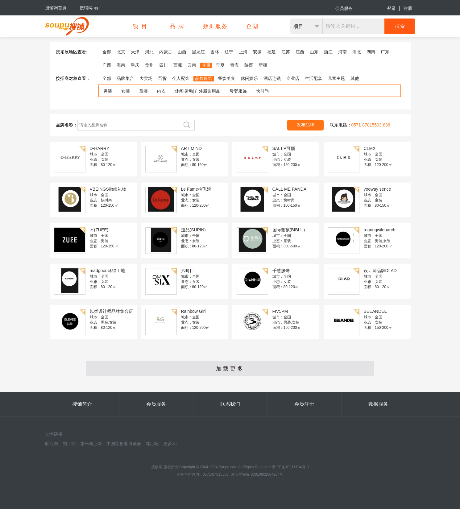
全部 (106, 51)
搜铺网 (156, 467)
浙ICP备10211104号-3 (290, 467)
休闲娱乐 (249, 78)
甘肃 (206, 65)
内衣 (161, 91)
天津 (135, 51)
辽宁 (229, 51)
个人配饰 (180, 78)
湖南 (371, 51)
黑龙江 (198, 51)
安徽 (257, 51)
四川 (163, 65)
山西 (182, 51)
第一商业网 (91, 443)
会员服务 (344, 8)
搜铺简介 (82, 404)
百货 (162, 78)
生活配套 (313, 78)
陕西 (248, 65)
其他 (354, 78)
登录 (391, 8)
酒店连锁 (272, 78)
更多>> (170, 443)
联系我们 (230, 404)
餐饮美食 (226, 78)
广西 (106, 65)
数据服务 (378, 404)
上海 (243, 51)
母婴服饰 (238, 91)
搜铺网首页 (56, 7)
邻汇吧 (152, 443)
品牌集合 (125, 78)
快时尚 (262, 91)
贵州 (149, 65)
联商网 (51, 443)
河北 (149, 51)
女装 (125, 91)
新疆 (263, 65)
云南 (192, 65)
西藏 (177, 65)
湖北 (356, 51)
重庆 (135, 65)
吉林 (214, 51)
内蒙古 (165, 51)
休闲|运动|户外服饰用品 (197, 91)
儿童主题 (336, 78)
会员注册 (304, 404)
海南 (121, 65)
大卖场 (145, 78)
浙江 (328, 51)
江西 (300, 51)
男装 (107, 91)
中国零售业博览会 (123, 443)
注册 (408, 8)
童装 (143, 91)
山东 (314, 51)
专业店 (292, 78)
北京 (121, 51)
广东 (385, 51)
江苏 (285, 51)
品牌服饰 (203, 78)
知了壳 (69, 443)
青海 (234, 65)
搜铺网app (90, 7)
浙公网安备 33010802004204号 (257, 474)
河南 (342, 51)
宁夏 (220, 65)
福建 (271, 51)
